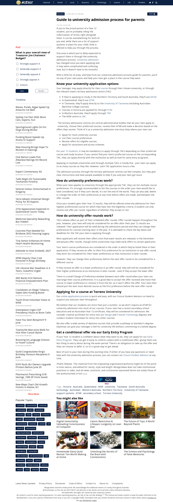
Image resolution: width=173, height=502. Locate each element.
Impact (19, 469)
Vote (22, 91)
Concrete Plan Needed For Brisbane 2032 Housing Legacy (32, 232)
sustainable (32, 451)
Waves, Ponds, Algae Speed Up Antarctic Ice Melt (32, 108)
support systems (65, 393)
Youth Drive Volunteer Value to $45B (33, 301)
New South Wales (23, 433)
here (84, 373)
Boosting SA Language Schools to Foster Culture (32, 341)
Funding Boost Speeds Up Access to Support (30, 138)
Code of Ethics (81, 483)
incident (44, 469)
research (20, 415)
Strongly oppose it (29, 79)
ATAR (78, 393)
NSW (100, 386)
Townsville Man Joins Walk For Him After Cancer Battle (32, 331)
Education (60, 14)
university (110, 386)
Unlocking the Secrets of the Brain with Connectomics (103, 454)
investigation (31, 442)
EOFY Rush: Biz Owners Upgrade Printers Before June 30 (33, 366)
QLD (46, 456)
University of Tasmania (136, 389)
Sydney (38, 460)
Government (31, 405)
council (42, 424)
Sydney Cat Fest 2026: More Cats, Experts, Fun (31, 118)
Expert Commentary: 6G (29, 171)
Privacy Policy (49, 483)
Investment (21, 437)
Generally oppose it (30, 74)
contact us (152, 497)
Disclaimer (64, 483)
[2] (105, 494)
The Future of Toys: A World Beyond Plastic (139, 423)
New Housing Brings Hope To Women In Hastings (32, 148)
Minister (41, 419)
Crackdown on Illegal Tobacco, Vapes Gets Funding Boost (32, 291)
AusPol (41, 442)
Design (108, 314)
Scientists (20, 460)
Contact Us (98, 483)
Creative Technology (127, 314)
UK (49, 424)
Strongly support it (30, 63)
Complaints (126, 483)
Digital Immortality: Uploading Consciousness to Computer (70, 424)
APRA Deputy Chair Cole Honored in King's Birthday (31, 259)
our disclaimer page (88, 500)
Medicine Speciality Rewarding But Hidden (33, 220)
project (32, 447)
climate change (33, 465)
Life (129, 2)
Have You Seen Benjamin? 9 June (31, 321)
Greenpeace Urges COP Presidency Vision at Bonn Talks (33, 311)
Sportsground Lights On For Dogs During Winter (31, 128)
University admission (88, 59)
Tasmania (122, 386)
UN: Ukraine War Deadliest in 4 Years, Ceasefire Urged (33, 269)
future (29, 460)
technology (62, 389)
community (21, 410)
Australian (75, 389)
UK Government (36, 456)
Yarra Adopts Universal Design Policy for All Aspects (32, 200)
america (45, 465)
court (27, 469)
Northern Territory (112, 389)
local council (30, 428)
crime (41, 447)
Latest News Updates (27, 483)
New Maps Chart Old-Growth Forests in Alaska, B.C (31, 386)
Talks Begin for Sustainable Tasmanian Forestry (31, 180)
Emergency (21, 451)
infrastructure (38, 433)
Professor (46, 415)
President (20, 465)
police (30, 410)
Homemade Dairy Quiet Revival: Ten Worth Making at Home (71, 454)
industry (20, 442)
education (32, 437)
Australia (77, 386)
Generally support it (30, 69)
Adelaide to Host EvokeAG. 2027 (33, 250)
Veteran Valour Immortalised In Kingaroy (33, 190)
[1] (103, 494)
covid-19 (20, 428)
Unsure (24, 84)
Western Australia (91, 389)
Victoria (67, 386)
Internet (35, 469)
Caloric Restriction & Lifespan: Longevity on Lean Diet (105, 424)
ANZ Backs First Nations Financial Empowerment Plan (32, 279)
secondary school (92, 393)
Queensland (90, 386)
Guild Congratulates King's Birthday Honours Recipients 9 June (32, 354)
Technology (101, 2)
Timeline (141, 2)
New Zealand (22, 456)
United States (22, 447)
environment (29, 419)
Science (117, 2)
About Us (112, 483)
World (59, 2)
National (46, 2)
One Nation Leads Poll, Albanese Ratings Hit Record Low (31, 160)
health (19, 419)
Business (85, 2)
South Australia (137, 386)
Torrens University (112, 393)
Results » (41, 91)
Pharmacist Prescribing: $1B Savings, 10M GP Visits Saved (31, 376)
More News (33, 394)
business (33, 424)
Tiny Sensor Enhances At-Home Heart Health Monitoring (33, 242)
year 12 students (69, 151)
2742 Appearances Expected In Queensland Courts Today (32, 210)
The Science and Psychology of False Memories (139, 453)
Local (72, 2)
